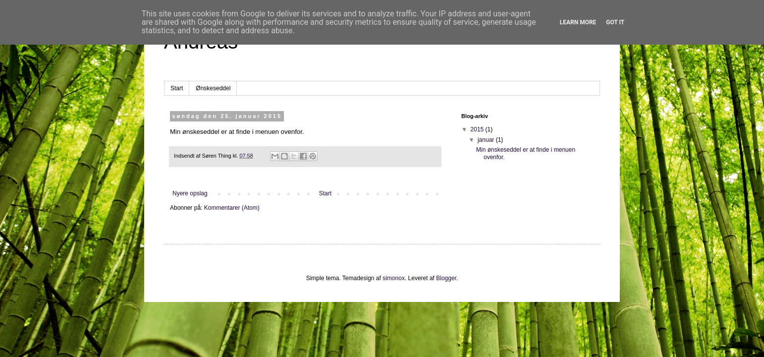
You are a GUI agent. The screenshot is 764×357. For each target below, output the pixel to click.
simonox (393, 278)
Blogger (446, 278)
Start (176, 88)
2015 (478, 129)
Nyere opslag (190, 193)
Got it (615, 22)
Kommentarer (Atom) (232, 207)
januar (487, 139)
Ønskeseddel (213, 88)
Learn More (578, 22)
